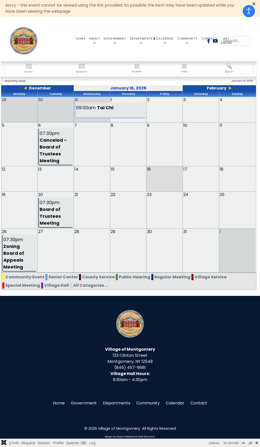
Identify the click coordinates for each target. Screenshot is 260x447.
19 (3, 194)
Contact (198, 403)
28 (76, 231)
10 (185, 125)
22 (113, 194)
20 (40, 194)
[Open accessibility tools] (249, 11)
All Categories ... (90, 285)
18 (221, 169)
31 (185, 231)
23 (149, 194)
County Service (98, 277)
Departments (116, 403)
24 (185, 194)
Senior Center (63, 277)
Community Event (24, 277)
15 (113, 169)
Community (148, 403)
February (216, 88)
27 (40, 231)
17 (185, 169)
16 (149, 169)
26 (4, 231)
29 (113, 231)
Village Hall (56, 285)
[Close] (254, 4)
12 (3, 169)
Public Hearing (134, 277)
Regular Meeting (172, 277)
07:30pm (53, 147)
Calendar (175, 403)
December (40, 88)
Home (59, 403)
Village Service (210, 277)
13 (40, 169)
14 (76, 169)
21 (76, 194)
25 (222, 194)
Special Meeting (22, 285)
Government (84, 403)
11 (221, 125)
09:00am (94, 107)
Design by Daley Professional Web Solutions (130, 436)
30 (149, 231)
